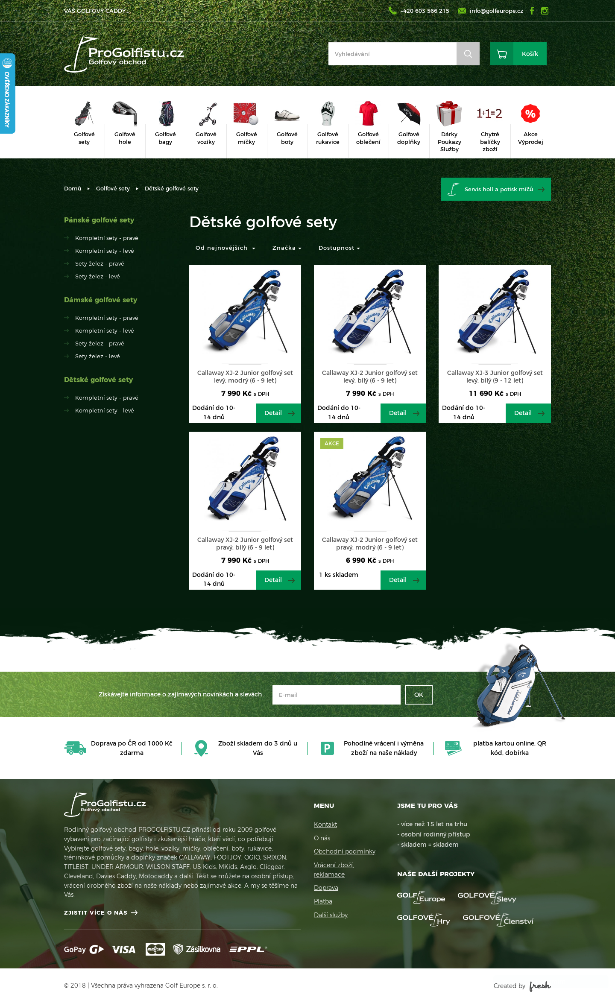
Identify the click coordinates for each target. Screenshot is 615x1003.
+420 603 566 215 (425, 10)
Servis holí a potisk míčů (499, 189)
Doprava (326, 888)
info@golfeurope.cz (496, 10)
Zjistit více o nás (95, 912)
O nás (322, 838)
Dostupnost (339, 247)
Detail (273, 413)
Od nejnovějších (225, 247)
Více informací (524, 964)
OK (418, 695)
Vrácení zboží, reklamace (334, 869)
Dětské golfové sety (98, 380)
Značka (287, 247)
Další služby (331, 915)
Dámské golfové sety (100, 300)
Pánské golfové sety (99, 220)
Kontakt (325, 824)
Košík (530, 54)
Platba (323, 901)
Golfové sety (113, 188)
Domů (72, 188)
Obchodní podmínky (344, 851)
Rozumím (542, 981)
